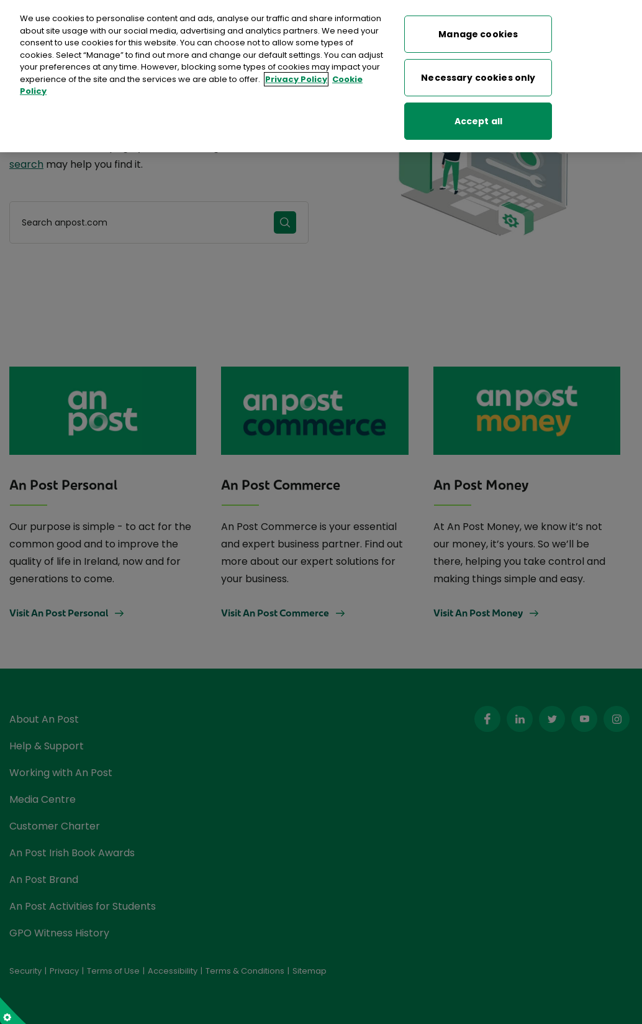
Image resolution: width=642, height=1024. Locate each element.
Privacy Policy (296, 77)
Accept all (478, 118)
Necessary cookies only (478, 75)
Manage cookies (478, 31)
